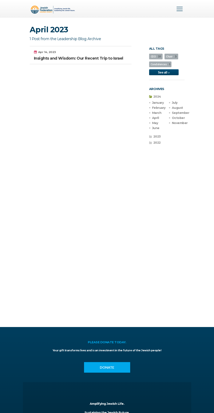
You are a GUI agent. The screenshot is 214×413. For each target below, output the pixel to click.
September (180, 113)
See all (164, 72)
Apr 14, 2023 (47, 52)
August (177, 108)
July (175, 103)
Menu (180, 9)
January (158, 103)
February (159, 108)
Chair (171, 56)
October (178, 118)
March (157, 113)
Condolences (160, 64)
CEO (156, 56)
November (180, 123)
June (155, 128)
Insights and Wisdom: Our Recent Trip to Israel (78, 58)
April (155, 118)
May (155, 123)
